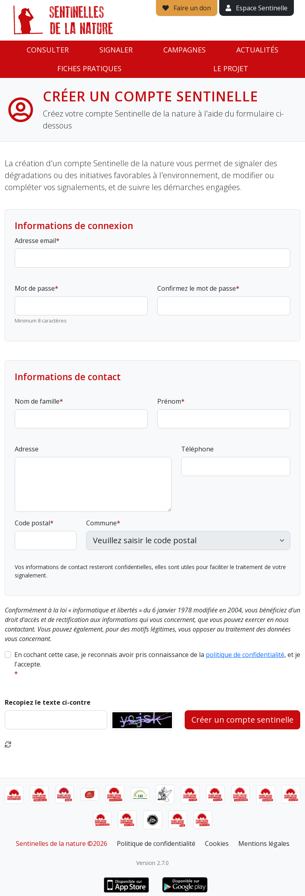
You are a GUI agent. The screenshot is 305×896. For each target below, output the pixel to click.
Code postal (32, 523)
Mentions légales (264, 843)
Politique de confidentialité (156, 843)
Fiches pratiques (89, 68)
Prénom (169, 401)
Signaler (116, 49)
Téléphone (197, 449)
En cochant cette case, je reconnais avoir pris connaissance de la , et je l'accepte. (157, 659)
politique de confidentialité (245, 654)
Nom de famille (37, 401)
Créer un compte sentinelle (242, 719)
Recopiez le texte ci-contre (48, 702)
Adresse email (35, 240)
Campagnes (184, 49)
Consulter (48, 49)
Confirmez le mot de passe (196, 288)
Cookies (217, 843)
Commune (101, 523)
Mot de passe (35, 288)
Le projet (230, 68)
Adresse (27, 449)
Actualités (257, 49)
